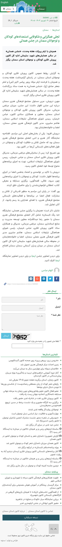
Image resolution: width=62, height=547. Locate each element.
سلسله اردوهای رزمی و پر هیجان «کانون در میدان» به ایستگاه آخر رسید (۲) (32, 430)
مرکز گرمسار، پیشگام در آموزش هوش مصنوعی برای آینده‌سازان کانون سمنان (31, 486)
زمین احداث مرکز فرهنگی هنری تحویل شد (40, 364)
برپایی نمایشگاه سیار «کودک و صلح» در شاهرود (37, 499)
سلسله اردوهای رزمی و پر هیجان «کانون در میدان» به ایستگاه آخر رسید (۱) (32, 460)
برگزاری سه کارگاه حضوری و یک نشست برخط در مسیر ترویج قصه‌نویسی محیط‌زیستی (33, 404)
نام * (58, 298)
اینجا (33, 256)
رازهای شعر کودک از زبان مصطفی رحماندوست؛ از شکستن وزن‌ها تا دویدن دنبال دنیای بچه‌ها (31, 386)
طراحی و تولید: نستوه (9, 540)
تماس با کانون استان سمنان (40, 511)
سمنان (7, 8)
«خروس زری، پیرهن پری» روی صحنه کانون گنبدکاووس (34, 360)
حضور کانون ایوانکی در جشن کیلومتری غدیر (39, 503)
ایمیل (57, 307)
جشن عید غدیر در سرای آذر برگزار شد (42, 424)
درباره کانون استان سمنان (13, 511)
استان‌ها (56, 30)
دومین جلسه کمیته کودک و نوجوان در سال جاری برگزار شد (33, 465)
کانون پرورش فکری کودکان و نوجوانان (41, 6)
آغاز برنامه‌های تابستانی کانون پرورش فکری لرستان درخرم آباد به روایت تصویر (31, 453)
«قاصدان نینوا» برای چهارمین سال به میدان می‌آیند (36, 368)
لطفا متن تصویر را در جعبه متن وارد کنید (43, 341)
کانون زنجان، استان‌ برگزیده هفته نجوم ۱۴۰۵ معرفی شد (34, 380)
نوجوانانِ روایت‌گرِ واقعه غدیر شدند (43, 409)
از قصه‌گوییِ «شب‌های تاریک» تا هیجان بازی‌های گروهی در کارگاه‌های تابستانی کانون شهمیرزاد (33, 494)
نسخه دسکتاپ (31, 517)
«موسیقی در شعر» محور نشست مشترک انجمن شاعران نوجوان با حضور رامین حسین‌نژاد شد (31, 419)
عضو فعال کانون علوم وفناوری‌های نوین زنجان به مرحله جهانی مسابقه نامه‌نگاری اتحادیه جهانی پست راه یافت (32, 393)
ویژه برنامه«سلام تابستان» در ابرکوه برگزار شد (38, 447)
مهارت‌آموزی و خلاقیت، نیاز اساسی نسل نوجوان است (35, 413)
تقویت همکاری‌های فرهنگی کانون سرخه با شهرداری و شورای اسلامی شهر (33, 479)
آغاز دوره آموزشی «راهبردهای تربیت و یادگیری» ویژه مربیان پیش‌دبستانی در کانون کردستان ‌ (33, 374)
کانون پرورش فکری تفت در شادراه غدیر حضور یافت (36, 398)
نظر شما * (55, 315)
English (4, 2)
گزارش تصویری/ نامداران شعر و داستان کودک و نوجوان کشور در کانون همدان (31, 438)
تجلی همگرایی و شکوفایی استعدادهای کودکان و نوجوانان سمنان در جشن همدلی (32, 38)
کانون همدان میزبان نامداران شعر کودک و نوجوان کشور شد (32, 443)
